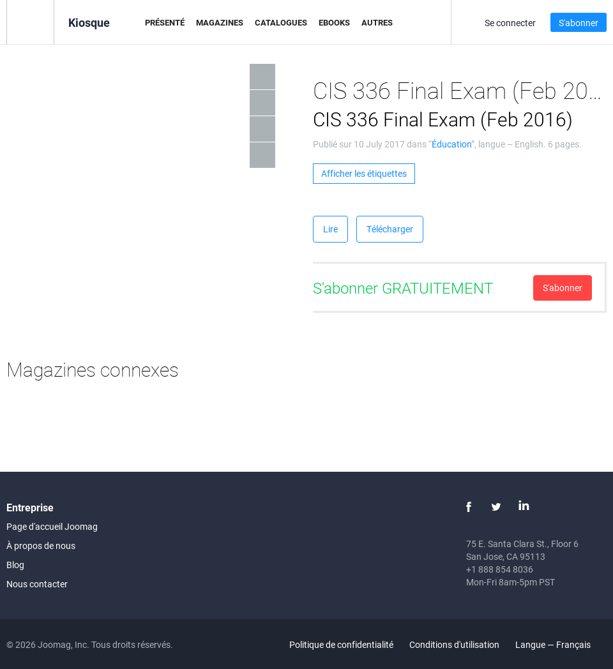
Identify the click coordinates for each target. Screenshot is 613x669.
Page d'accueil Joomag (52, 526)
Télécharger (390, 229)
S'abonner (578, 23)
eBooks (334, 22)
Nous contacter (37, 584)
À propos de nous (40, 545)
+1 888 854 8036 (499, 569)
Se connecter (510, 23)
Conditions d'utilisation (454, 644)
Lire (330, 229)
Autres (377, 22)
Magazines (219, 22)
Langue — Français (560, 644)
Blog (15, 565)
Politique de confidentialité (341, 644)
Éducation (451, 144)
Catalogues (281, 22)
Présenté (165, 22)
